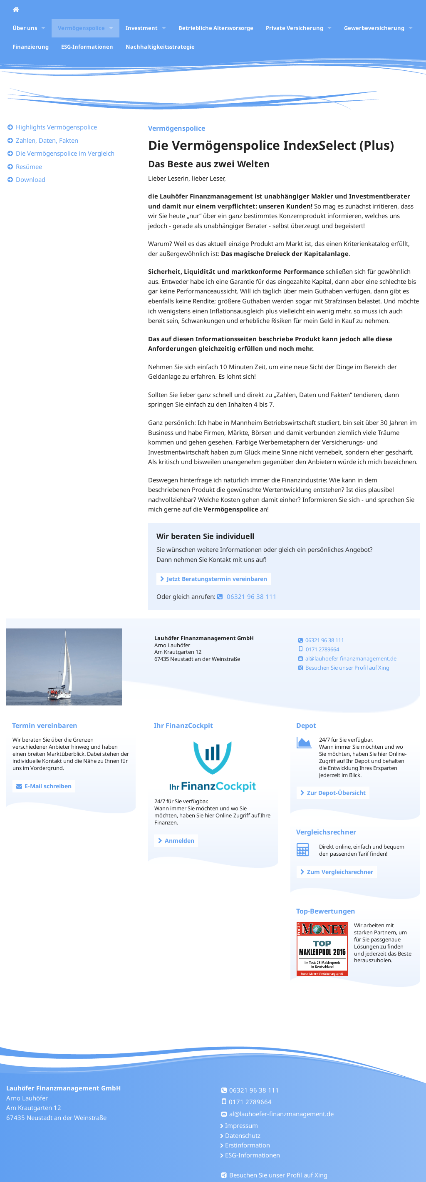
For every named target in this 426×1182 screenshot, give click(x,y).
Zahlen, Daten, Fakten (47, 140)
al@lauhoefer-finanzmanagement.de (347, 658)
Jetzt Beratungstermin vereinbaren (213, 579)
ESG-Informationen (87, 46)
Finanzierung (30, 46)
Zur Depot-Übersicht (333, 793)
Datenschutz (242, 1135)
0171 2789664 (318, 649)
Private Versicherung (294, 28)
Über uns (24, 28)
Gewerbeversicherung (374, 28)
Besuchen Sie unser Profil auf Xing (343, 667)
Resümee (29, 166)
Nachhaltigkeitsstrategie (160, 46)
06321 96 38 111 (247, 596)
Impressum (241, 1125)
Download (30, 179)
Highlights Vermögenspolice (56, 127)
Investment (142, 28)
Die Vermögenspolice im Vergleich (65, 153)
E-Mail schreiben (44, 786)
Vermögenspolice (81, 28)
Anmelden (176, 840)
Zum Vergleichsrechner (336, 872)
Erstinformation (247, 1145)
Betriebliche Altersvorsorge (215, 28)
